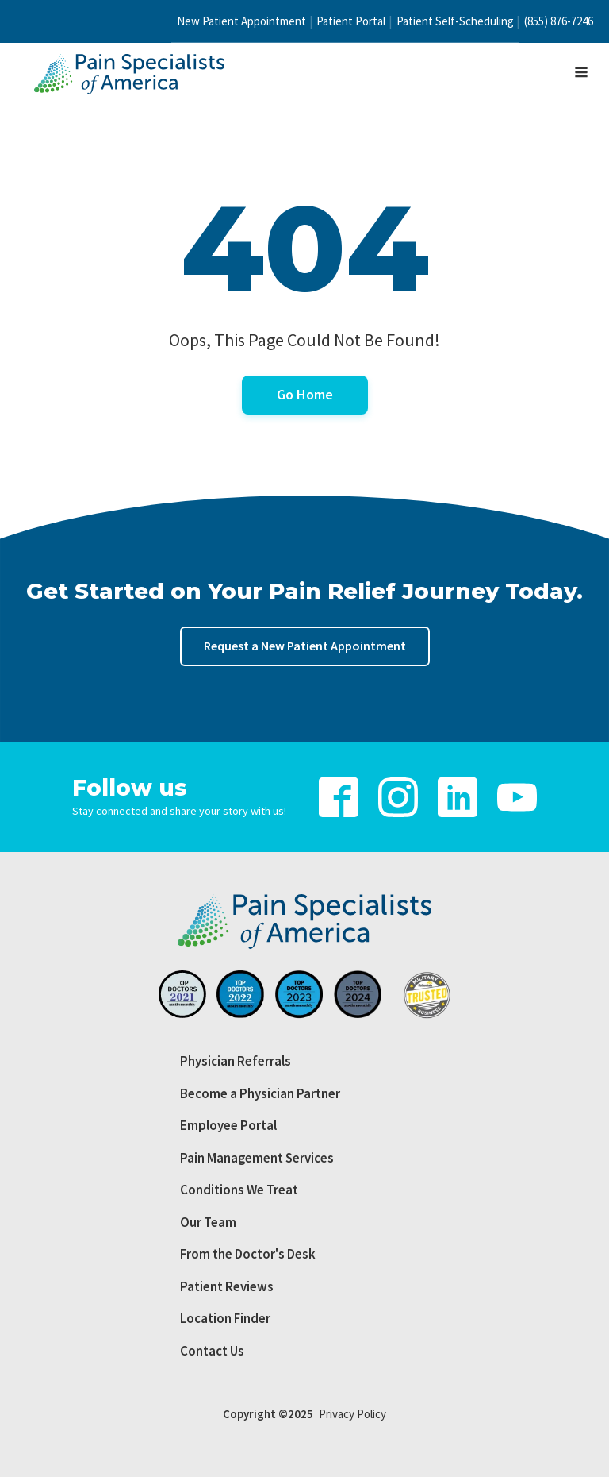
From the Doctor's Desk (248, 1254)
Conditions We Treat (239, 1189)
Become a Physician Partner (260, 1093)
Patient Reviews (227, 1286)
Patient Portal (350, 21)
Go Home (305, 394)
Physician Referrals (235, 1061)
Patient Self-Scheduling (455, 21)
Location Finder (225, 1318)
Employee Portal (228, 1125)
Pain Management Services (257, 1158)
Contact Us (212, 1350)
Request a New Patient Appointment (305, 646)
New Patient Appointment (241, 21)
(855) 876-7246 (558, 21)
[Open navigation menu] (581, 74)
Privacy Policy (352, 1413)
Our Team (208, 1222)
